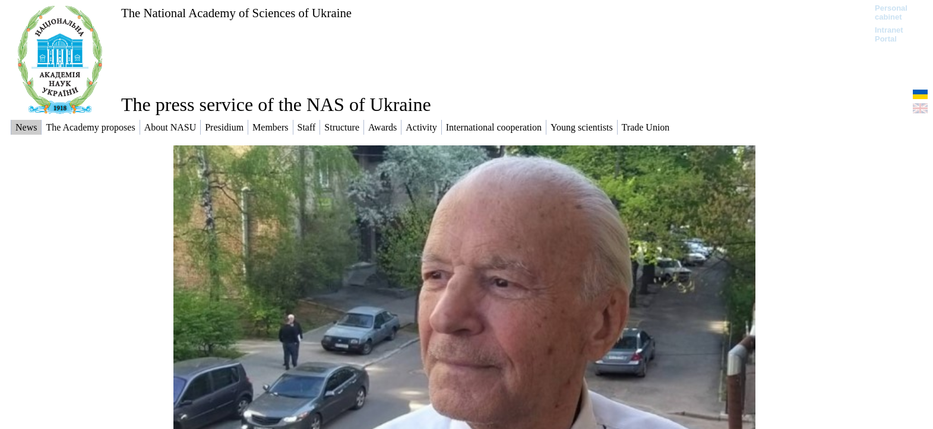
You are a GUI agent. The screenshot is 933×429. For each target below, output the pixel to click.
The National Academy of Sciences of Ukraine (236, 13)
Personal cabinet (891, 12)
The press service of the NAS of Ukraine (276, 104)
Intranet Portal (889, 34)
